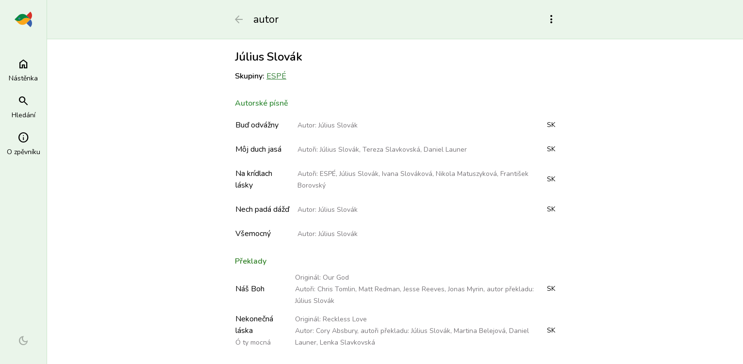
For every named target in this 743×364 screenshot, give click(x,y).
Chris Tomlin (336, 289)
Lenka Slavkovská (347, 342)
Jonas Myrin (465, 289)
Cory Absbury (336, 330)
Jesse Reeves (424, 289)
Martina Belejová (480, 330)
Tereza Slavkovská (391, 149)
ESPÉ (276, 76)
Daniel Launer (445, 149)
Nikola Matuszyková (466, 173)
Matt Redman (379, 289)
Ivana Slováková (407, 173)
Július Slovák (338, 125)
